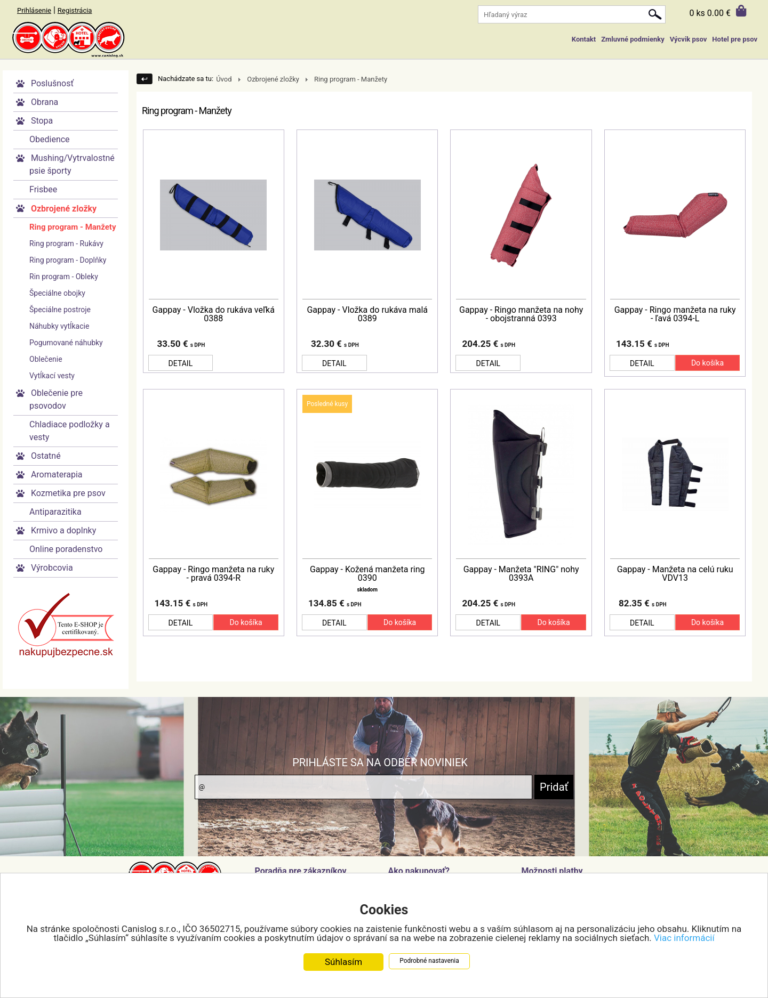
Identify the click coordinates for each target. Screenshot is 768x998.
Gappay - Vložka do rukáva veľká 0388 (214, 314)
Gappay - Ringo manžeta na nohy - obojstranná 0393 (521, 314)
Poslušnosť (52, 83)
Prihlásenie (34, 10)
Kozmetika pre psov (68, 493)
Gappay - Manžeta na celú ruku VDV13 (675, 573)
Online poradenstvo (65, 549)
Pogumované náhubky (66, 342)
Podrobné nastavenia (429, 960)
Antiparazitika (55, 512)
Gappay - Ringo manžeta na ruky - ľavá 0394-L (675, 314)
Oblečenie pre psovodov (56, 399)
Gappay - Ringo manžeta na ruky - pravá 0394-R (213, 573)
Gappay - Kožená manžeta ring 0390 (367, 573)
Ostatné (46, 456)
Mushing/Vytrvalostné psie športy (72, 164)
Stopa (42, 121)
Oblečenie (45, 359)
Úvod (223, 79)
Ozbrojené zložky (64, 209)
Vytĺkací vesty (52, 375)
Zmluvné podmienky (632, 39)
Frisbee (43, 189)
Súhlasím (343, 961)
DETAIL (181, 363)
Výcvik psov (688, 39)
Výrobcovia (52, 568)
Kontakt (584, 39)
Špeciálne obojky (57, 293)
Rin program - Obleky (63, 276)
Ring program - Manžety (72, 227)
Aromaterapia (57, 474)
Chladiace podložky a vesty (69, 430)
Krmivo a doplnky (63, 530)
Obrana (44, 102)
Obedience (49, 139)
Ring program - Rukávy (66, 243)
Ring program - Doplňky (67, 260)
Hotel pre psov (734, 39)
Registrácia (75, 10)
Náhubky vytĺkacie (59, 326)
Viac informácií (684, 937)
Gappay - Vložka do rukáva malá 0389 (367, 314)
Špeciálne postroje (60, 309)
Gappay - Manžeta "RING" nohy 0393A (521, 573)
